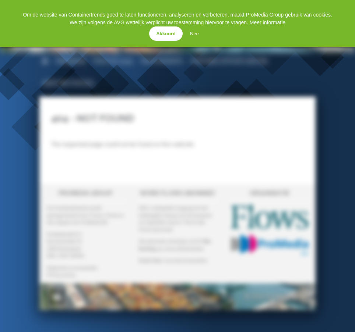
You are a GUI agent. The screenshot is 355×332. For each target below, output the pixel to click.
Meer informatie (267, 22)
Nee (194, 33)
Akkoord (166, 33)
